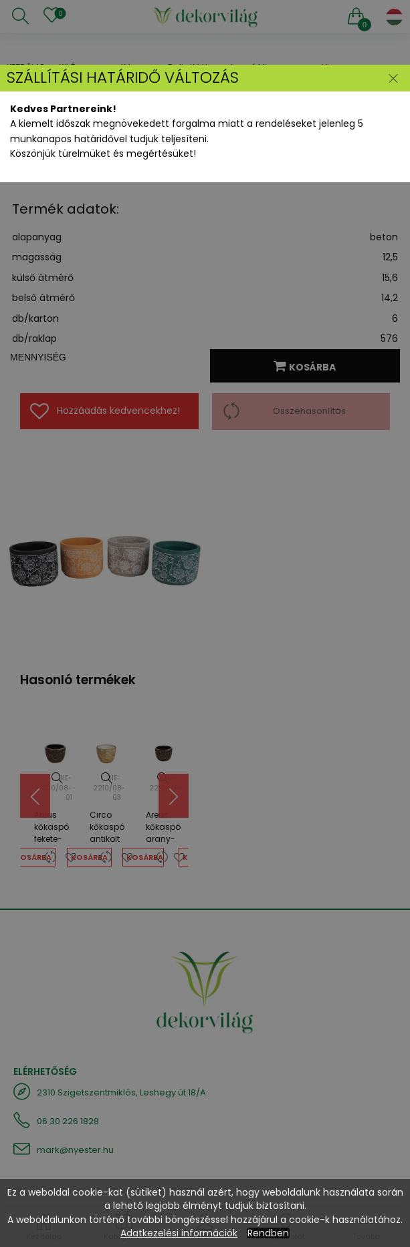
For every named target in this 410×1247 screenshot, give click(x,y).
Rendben (268, 1233)
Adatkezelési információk (178, 1233)
